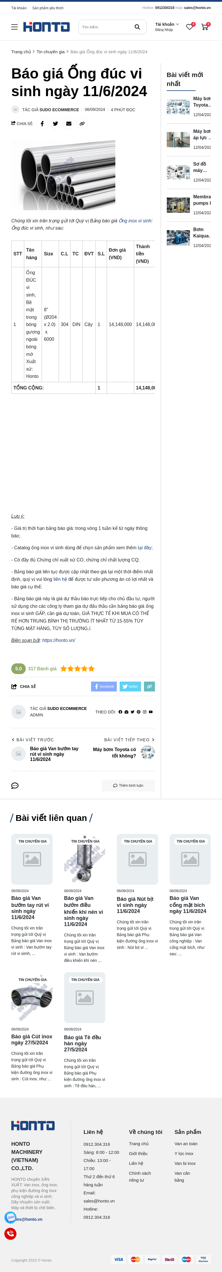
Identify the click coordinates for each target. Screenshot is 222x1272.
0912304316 (165, 8)
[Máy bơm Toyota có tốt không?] (178, 107)
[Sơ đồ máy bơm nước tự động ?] (178, 172)
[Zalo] (10, 1217)
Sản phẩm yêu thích (47, 8)
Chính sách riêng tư (140, 1177)
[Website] (126, 712)
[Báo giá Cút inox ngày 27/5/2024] (32, 997)
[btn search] (137, 27)
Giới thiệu (138, 1153)
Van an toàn (186, 1143)
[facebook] (120, 712)
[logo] (46, 27)
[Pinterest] (138, 712)
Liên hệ (136, 1163)
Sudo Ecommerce (59, 109)
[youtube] (151, 712)
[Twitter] (132, 712)
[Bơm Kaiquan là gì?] (178, 238)
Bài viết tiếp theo (129, 739)
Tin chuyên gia (32, 841)
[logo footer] (34, 1126)
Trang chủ (139, 1143)
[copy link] (82, 123)
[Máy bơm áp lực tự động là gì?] (178, 139)
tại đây (144, 547)
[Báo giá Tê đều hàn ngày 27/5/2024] (85, 997)
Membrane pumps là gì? (205, 203)
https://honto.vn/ (58, 640)
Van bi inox (185, 1163)
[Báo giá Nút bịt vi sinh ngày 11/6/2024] (137, 859)
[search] (112, 27)
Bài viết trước (32, 739)
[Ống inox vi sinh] (135, 220)
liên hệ (60, 579)
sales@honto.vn (197, 8)
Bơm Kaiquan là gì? (202, 236)
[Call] (10, 1234)
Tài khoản (19, 8)
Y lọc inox (184, 1153)
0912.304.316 (97, 1144)
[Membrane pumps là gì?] (178, 205)
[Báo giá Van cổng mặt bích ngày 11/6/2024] (190, 859)
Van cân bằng (182, 1177)
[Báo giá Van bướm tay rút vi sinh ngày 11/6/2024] (32, 859)
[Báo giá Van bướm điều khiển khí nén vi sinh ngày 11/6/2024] (85, 859)
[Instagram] (145, 712)
